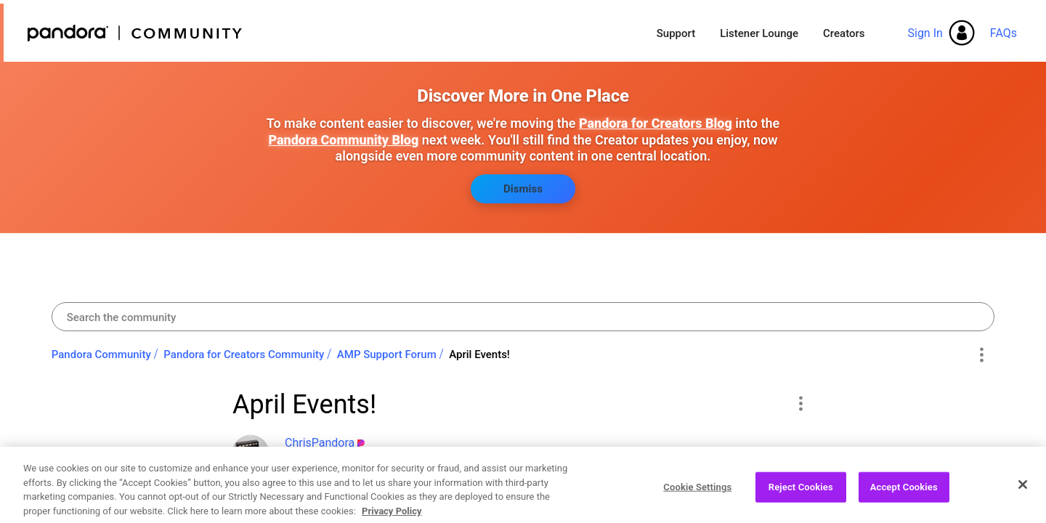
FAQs (1003, 33)
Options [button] (981, 355)
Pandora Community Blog (343, 139)
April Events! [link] (479, 354)
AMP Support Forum (387, 354)
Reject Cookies (801, 498)
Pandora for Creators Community (243, 354)
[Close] (1023, 497)
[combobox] (523, 316)
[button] (800, 403)
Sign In (924, 33)
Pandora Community (135, 33)
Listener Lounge (759, 33)
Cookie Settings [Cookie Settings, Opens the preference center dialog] (697, 498)
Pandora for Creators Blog (655, 123)
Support (676, 33)
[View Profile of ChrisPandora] (319, 443)
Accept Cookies (904, 498)
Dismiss (523, 188)
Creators (843, 33)
